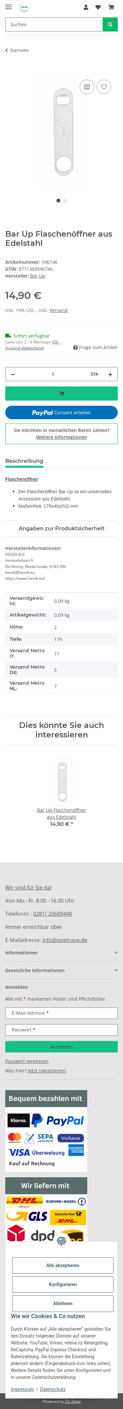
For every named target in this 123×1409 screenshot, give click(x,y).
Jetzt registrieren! (47, 1070)
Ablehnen (62, 1303)
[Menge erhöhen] (110, 374)
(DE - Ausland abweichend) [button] (33, 345)
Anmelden (61, 1047)
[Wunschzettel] (98, 7)
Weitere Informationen (61, 437)
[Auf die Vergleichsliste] (87, 87)
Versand (59, 310)
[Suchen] (54, 24)
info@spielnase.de (64, 940)
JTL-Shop (73, 1401)
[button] (86, 7)
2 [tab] (65, 201)
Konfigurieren (63, 1284)
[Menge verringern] (13, 374)
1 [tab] (58, 201)
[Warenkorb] (111, 7)
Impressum (22, 1389)
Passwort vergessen (27, 1061)
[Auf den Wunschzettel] (104, 87)
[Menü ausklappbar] (8, 4)
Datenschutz (53, 1389)
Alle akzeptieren (62, 1265)
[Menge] (53, 374)
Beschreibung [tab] (24, 461)
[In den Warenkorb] (10, 70)
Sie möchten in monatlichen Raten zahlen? (61, 433)
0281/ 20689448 (52, 913)
